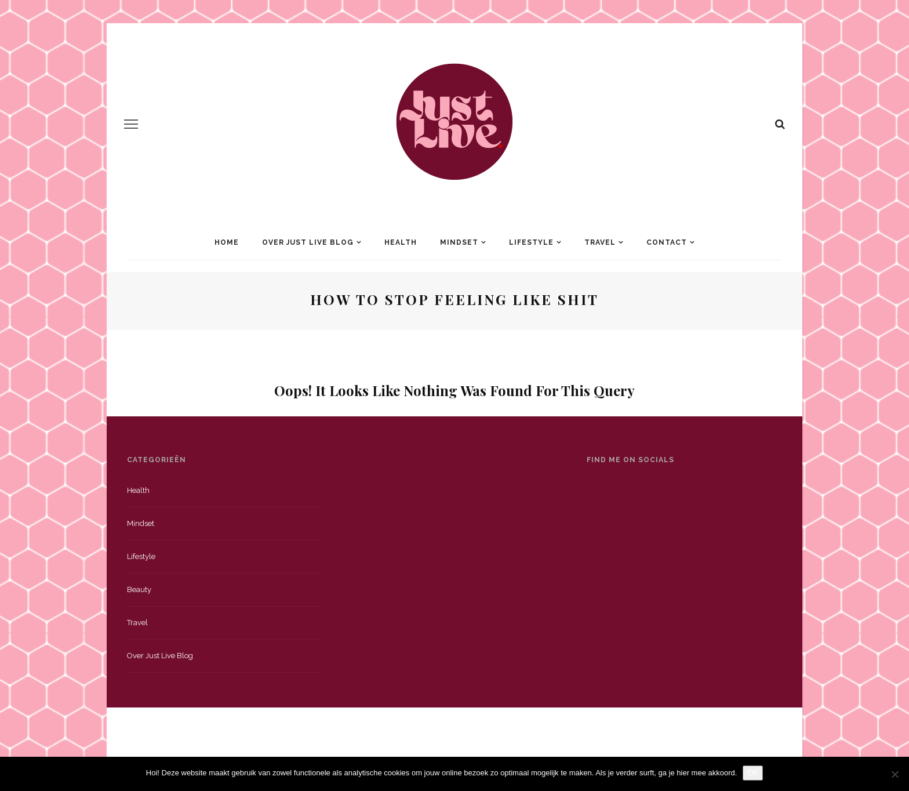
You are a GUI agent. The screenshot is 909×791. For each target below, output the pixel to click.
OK (752, 772)
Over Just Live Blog (308, 242)
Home (226, 242)
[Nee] (894, 774)
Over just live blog (160, 655)
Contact (666, 242)
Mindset (459, 242)
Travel (600, 242)
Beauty (139, 589)
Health (400, 242)
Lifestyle (531, 242)
